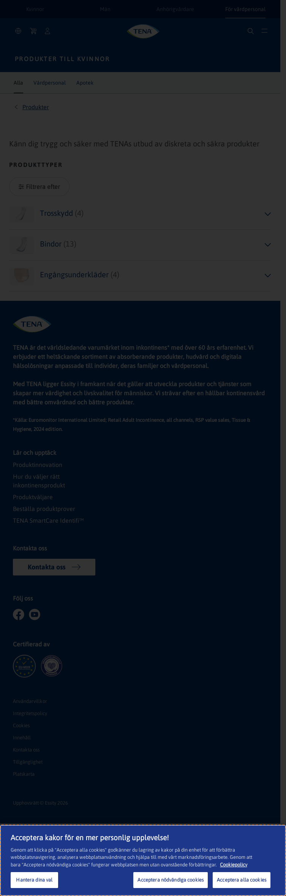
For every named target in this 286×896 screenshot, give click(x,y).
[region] (143, 860)
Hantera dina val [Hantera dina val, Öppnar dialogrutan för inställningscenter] (34, 880)
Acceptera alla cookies (241, 880)
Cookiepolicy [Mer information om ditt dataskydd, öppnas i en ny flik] (233, 865)
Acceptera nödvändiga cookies (170, 880)
